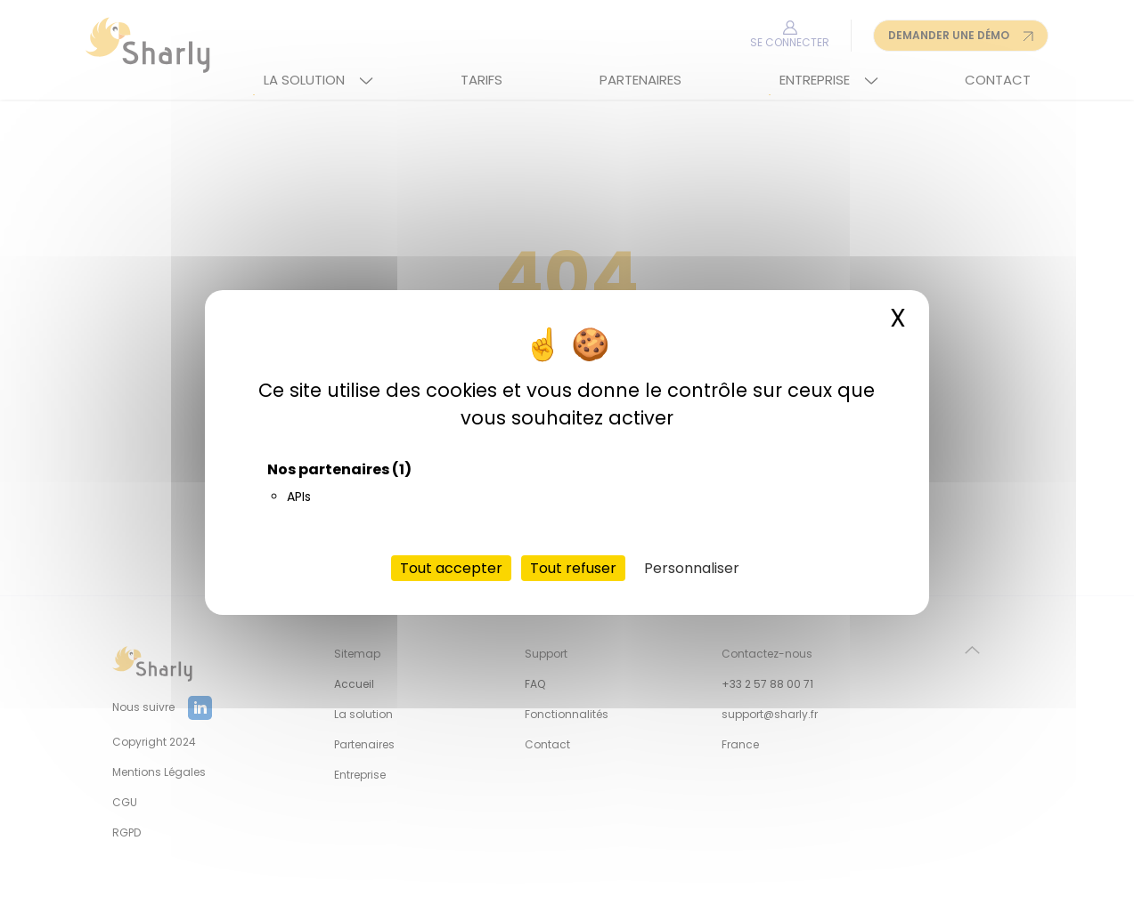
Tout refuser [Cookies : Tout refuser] (573, 568)
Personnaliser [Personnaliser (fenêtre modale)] (691, 568)
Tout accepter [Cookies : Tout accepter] (451, 568)
